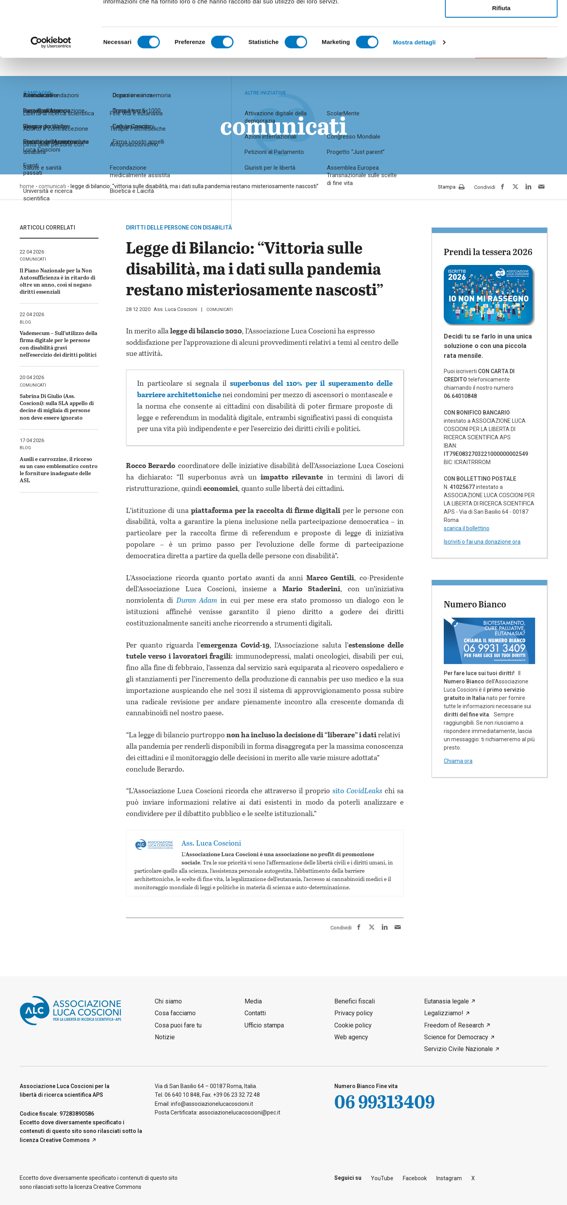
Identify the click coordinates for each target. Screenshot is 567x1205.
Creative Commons (65, 1140)
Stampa (451, 187)
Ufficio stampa (264, 1025)
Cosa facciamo (175, 1013)
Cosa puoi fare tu (178, 1025)
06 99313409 (384, 1101)
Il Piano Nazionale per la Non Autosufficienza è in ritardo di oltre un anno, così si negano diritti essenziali (57, 281)
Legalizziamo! (443, 1013)
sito (357, 790)
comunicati (219, 309)
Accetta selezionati (501, 41)
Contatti (255, 1013)
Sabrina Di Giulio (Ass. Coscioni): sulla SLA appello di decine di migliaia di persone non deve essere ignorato (57, 406)
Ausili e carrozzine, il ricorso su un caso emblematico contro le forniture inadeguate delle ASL (59, 469)
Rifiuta (501, 63)
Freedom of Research (454, 1025)
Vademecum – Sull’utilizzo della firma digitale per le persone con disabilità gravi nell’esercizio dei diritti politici (58, 343)
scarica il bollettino (466, 528)
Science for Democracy (456, 1037)
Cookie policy (353, 1025)
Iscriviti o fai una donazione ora (482, 542)
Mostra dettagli (414, 97)
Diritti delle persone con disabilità (179, 227)
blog (25, 322)
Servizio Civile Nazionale (458, 1049)
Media (253, 1001)
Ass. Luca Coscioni (175, 309)
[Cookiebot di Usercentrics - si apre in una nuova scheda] (51, 98)
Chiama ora (458, 761)
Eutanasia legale (446, 1001)
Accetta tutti (501, 19)
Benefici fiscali (354, 1001)
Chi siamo (168, 1001)
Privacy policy (353, 1013)
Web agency (351, 1037)
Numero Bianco (475, 604)
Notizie (165, 1037)
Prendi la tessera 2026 (488, 251)
